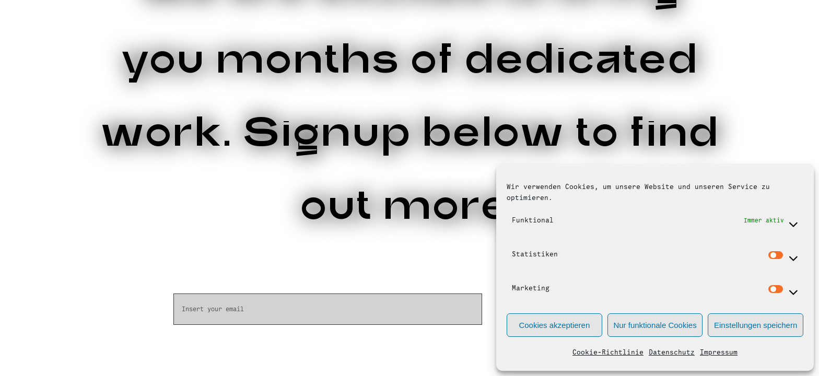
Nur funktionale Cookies (654, 325)
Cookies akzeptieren (554, 325)
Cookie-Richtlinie (608, 352)
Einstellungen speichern (755, 325)
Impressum (719, 352)
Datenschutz (672, 352)
